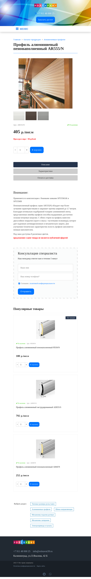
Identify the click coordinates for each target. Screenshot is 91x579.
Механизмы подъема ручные (43, 515)
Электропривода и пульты (42, 526)
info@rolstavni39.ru (43, 551)
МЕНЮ (24, 29)
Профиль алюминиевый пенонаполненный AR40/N (38, 467)
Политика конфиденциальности (24, 566)
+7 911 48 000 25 (45, 13)
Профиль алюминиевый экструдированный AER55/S (38, 407)
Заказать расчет (45, 20)
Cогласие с (38, 283)
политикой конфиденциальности (42, 283)
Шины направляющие (63, 509)
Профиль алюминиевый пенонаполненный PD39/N (38, 347)
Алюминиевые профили (41, 509)
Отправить (26, 291)
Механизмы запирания (40, 520)
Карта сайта (41, 566)
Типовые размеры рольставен (43, 504)
